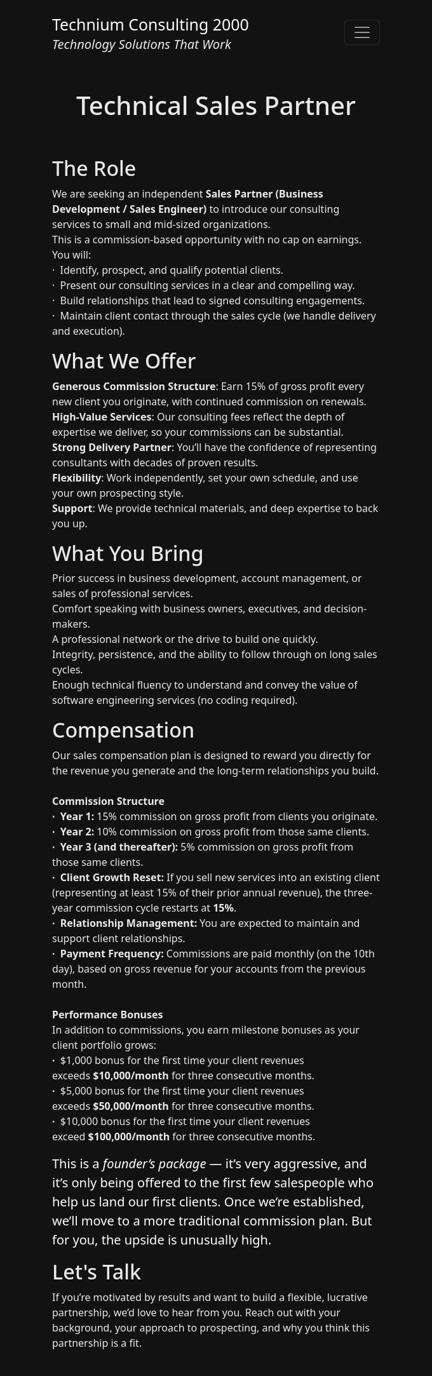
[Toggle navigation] (362, 32)
